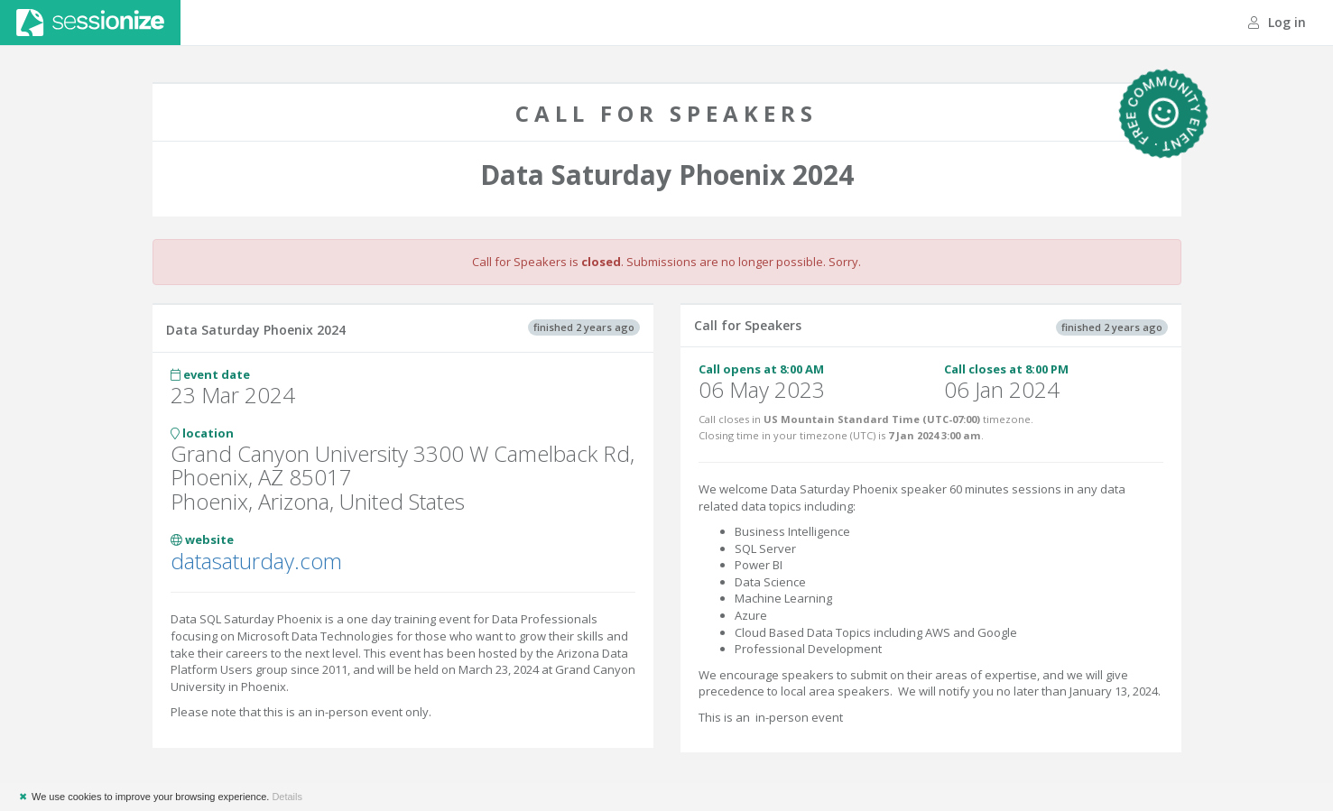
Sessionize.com (90, 22)
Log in (1277, 22)
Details (287, 796)
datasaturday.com (256, 561)
